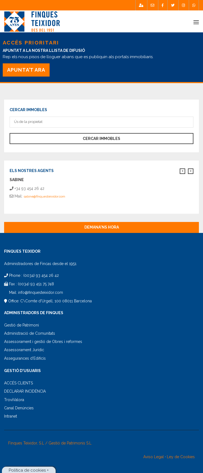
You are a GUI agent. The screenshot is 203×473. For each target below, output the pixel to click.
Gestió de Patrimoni (21, 325)
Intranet (10, 416)
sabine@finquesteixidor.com (44, 196)
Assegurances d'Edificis (25, 358)
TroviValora (14, 400)
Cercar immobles (101, 138)
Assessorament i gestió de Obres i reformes (43, 341)
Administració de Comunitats (29, 333)
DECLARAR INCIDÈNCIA (25, 391)
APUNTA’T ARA (26, 70)
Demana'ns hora (101, 227)
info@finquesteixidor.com (40, 292)
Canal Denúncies (19, 408)
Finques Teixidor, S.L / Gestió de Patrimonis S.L (50, 443)
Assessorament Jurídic (24, 350)
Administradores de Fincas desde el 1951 (40, 263)
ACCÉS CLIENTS (18, 383)
